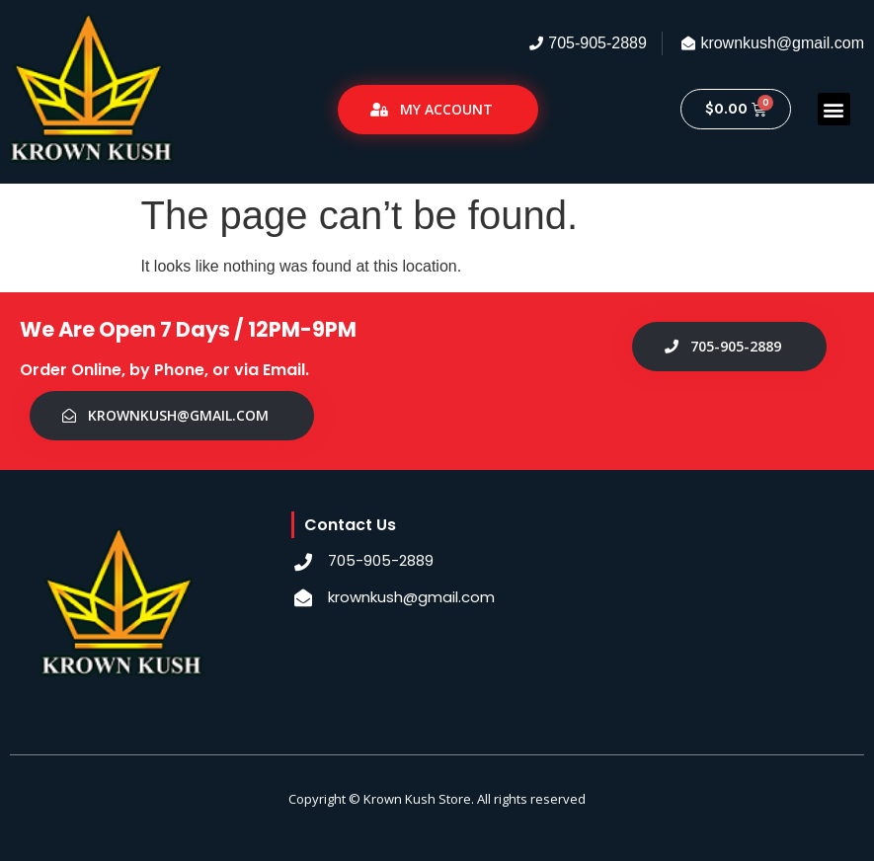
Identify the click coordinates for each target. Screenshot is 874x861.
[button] (834, 109)
